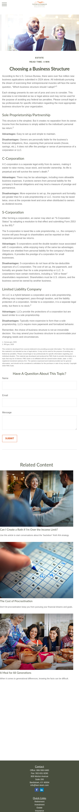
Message (7, 412)
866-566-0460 (42, 770)
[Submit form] (9, 438)
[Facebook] (37, 790)
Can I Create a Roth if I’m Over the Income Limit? (29, 529)
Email (5, 395)
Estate (39, 807)
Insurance (39, 811)
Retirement (39, 801)
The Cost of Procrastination (16, 601)
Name (5, 378)
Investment (39, 804)
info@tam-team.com (39, 785)
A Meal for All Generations (15, 672)
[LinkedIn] (42, 790)
